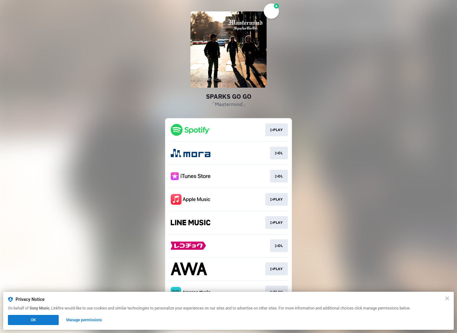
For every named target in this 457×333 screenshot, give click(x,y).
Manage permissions (84, 320)
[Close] (447, 298)
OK (33, 320)
